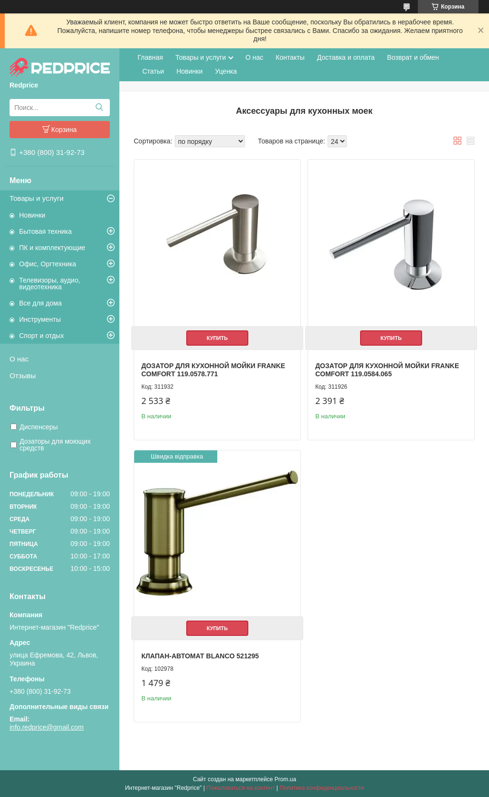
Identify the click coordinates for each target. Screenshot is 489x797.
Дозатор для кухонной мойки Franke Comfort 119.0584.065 (387, 370)
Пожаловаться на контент (240, 788)
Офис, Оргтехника (47, 264)
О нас (19, 359)
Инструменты (40, 319)
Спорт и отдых (41, 335)
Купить (217, 338)
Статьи (153, 71)
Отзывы (23, 375)
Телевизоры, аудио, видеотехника (49, 283)
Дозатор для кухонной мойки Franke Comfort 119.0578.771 (213, 370)
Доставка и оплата (346, 57)
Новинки (32, 215)
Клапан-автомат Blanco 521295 (200, 656)
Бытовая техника (45, 231)
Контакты (290, 57)
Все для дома (40, 303)
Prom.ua (285, 779)
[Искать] (99, 107)
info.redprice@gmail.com (47, 727)
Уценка (226, 71)
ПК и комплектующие (52, 247)
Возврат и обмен (413, 57)
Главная (150, 57)
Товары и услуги (37, 198)
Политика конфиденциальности (321, 788)
